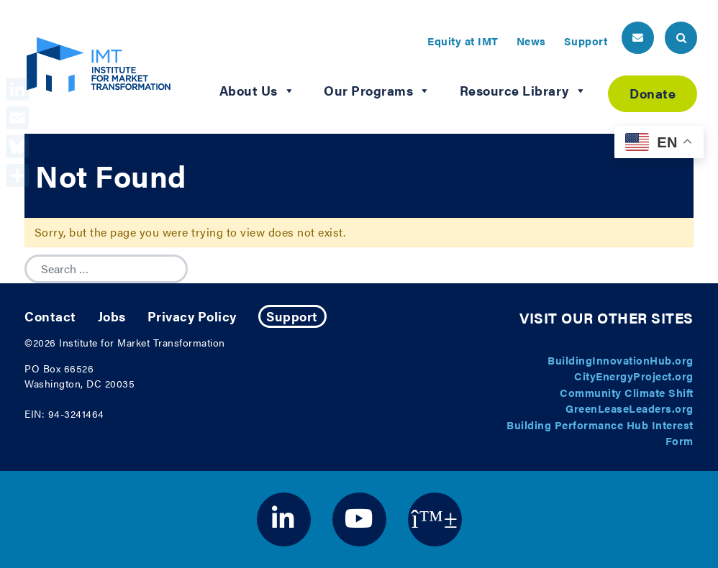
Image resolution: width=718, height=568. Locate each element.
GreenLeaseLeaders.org (629, 408)
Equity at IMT (463, 40)
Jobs (112, 316)
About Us (257, 90)
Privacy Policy (192, 316)
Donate (653, 93)
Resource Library (523, 90)
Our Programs (377, 90)
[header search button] (681, 38)
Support (586, 40)
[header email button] (638, 38)
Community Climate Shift (627, 392)
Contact (50, 316)
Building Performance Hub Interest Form (600, 433)
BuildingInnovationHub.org (620, 359)
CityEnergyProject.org (634, 375)
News (531, 40)
